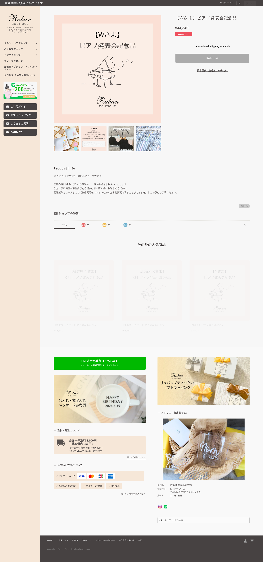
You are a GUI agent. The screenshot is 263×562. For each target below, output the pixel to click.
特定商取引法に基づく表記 (130, 540)
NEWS (75, 540)
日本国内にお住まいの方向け (212, 70)
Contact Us (86, 540)
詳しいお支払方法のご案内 (133, 494)
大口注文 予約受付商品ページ (19, 75)
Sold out (212, 58)
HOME (50, 540)
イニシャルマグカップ (16, 43)
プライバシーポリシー (105, 540)
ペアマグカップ (12, 55)
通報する (244, 206)
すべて (64, 225)
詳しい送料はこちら (136, 457)
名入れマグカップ (13, 49)
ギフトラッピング (13, 61)
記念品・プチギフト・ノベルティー (19, 67)
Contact (16, 132)
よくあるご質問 (20, 123)
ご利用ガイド (226, 3)
